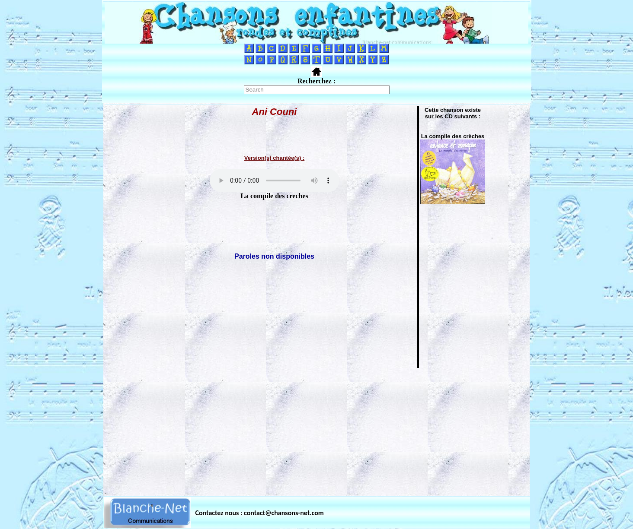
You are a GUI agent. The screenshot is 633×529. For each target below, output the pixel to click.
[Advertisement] (316, 429)
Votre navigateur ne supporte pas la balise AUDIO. (274, 180)
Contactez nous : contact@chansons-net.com (259, 513)
